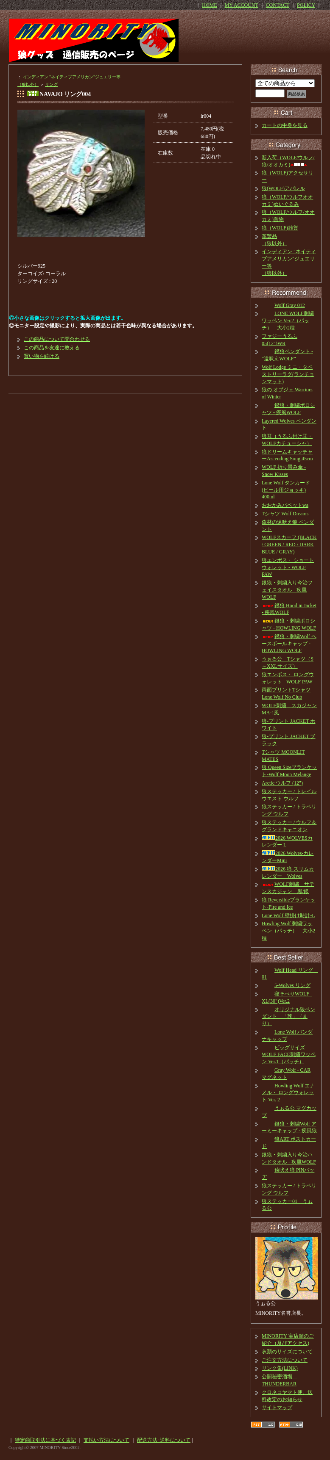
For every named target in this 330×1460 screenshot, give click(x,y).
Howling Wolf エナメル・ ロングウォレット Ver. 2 (288, 1093)
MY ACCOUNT (241, 5)
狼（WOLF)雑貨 (280, 228)
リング (51, 84)
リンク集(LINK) (280, 1368)
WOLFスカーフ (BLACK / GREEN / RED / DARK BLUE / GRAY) (289, 544)
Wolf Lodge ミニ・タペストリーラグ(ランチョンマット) (288, 374)
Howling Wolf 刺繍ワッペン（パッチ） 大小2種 (288, 931)
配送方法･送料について (163, 1440)
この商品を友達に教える (52, 348)
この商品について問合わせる (57, 339)
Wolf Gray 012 (283, 305)
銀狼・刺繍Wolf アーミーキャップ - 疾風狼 (289, 1127)
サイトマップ (277, 1407)
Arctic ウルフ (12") (282, 783)
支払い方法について (106, 1440)
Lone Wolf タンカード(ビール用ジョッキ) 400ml (286, 490)
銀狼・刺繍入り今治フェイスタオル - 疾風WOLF (287, 590)
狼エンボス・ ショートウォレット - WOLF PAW (288, 567)
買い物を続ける (41, 356)
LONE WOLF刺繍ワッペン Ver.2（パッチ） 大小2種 (288, 320)
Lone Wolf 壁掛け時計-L (288, 915)
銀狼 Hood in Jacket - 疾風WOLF (289, 609)
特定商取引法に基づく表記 (45, 1440)
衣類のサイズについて (287, 1352)
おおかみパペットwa (285, 505)
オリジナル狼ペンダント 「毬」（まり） (288, 1017)
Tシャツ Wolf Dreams (285, 514)
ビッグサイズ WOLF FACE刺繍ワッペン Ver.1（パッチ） (289, 1055)
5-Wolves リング (286, 985)
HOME (209, 5)
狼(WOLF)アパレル (283, 188)
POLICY (306, 5)
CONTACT (278, 5)
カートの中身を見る (285, 125)
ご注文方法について (285, 1360)
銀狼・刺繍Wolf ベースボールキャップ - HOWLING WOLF (289, 643)
